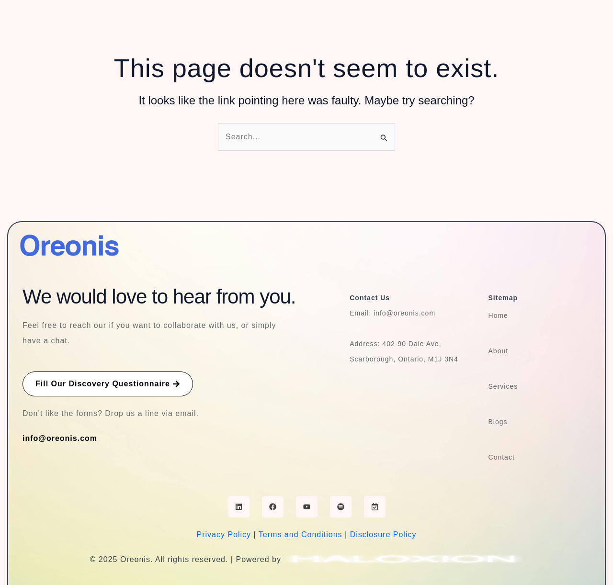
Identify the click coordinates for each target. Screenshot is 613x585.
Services (503, 386)
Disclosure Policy (383, 534)
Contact (501, 457)
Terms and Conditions (300, 534)
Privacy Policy (224, 534)
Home (498, 315)
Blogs (498, 422)
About (498, 351)
